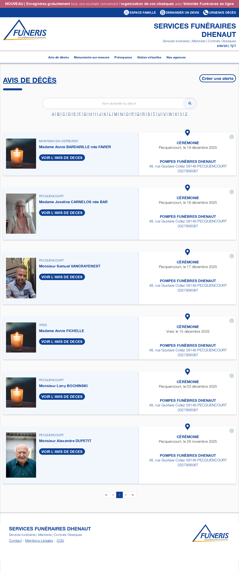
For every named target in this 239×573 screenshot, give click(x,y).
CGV (60, 540)
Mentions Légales (39, 540)
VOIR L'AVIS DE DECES (62, 157)
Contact (15, 540)
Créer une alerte (217, 78)
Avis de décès (29, 80)
